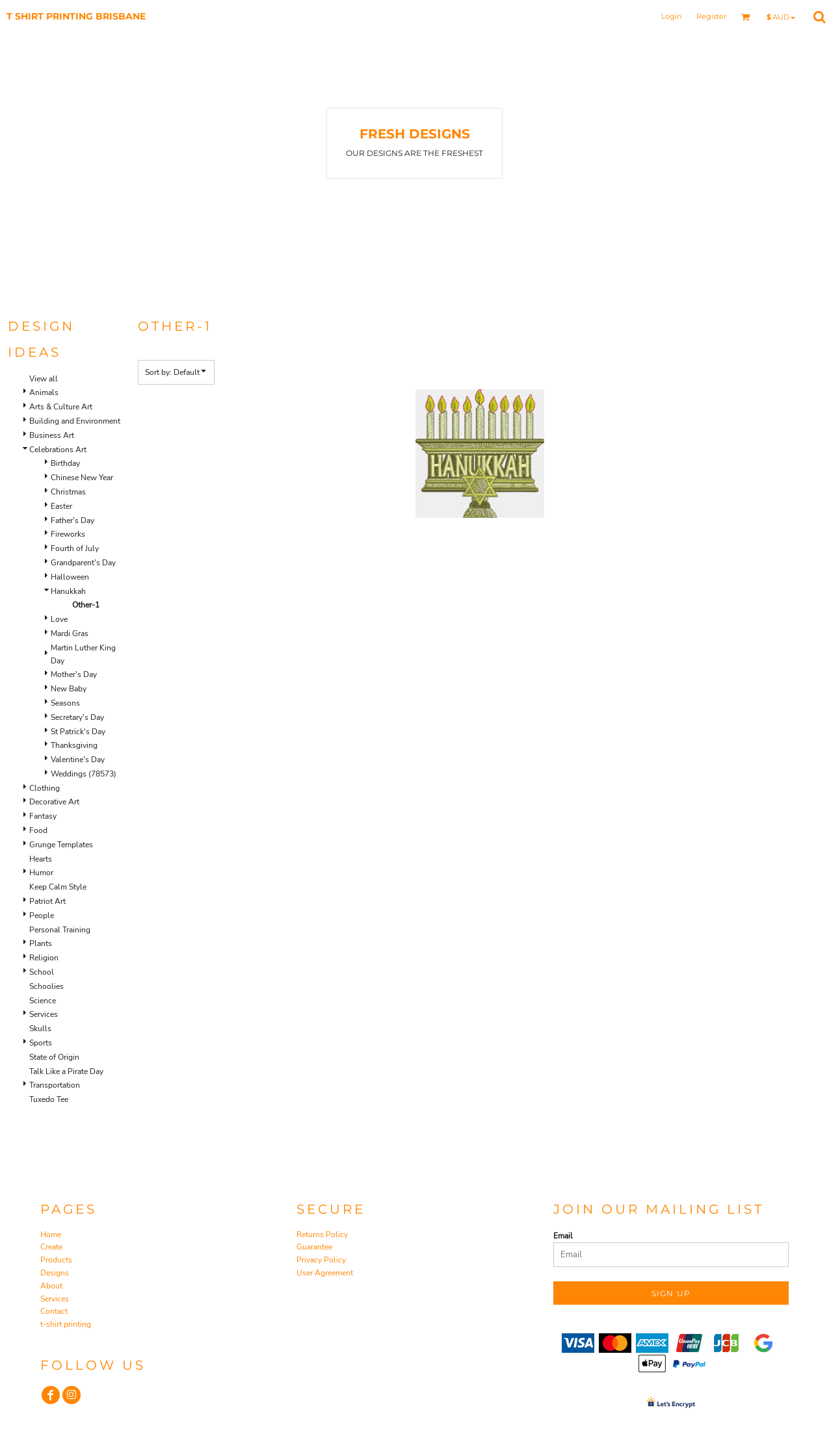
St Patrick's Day (78, 731)
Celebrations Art (57, 449)
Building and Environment (74, 421)
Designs (54, 1273)
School (41, 972)
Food (38, 830)
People (41, 915)
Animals (44, 392)
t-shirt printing (65, 1324)
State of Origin (54, 1057)
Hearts (40, 859)
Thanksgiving (74, 745)
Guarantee (314, 1247)
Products (56, 1260)
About (51, 1286)
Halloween (70, 577)
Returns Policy (322, 1234)
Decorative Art (54, 802)
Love (59, 619)
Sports (40, 1043)
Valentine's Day (78, 759)
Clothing (44, 788)
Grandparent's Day (83, 562)
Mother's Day (74, 674)
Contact (54, 1311)
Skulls (40, 1028)
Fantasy (43, 816)
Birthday (65, 463)
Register (711, 16)
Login (671, 16)
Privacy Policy (321, 1260)
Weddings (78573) (83, 774)
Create (51, 1247)
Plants (40, 943)
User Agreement (324, 1273)
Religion (44, 958)
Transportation (54, 1085)
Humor (41, 872)
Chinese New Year (82, 477)
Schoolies (46, 986)
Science (42, 1000)
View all (43, 379)
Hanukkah (68, 591)
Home (50, 1234)
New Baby (68, 689)
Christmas (68, 492)
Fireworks (68, 534)
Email (563, 1236)
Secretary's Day (77, 717)
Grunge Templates (61, 844)
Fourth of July (75, 548)
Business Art (51, 435)
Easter (61, 506)
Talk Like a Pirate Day (66, 1071)
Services (43, 1014)
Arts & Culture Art (60, 407)
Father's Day (72, 520)
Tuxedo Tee (48, 1099)
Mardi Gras (69, 633)
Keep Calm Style (57, 887)
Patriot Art (47, 901)
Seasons (65, 703)
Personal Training (59, 930)
